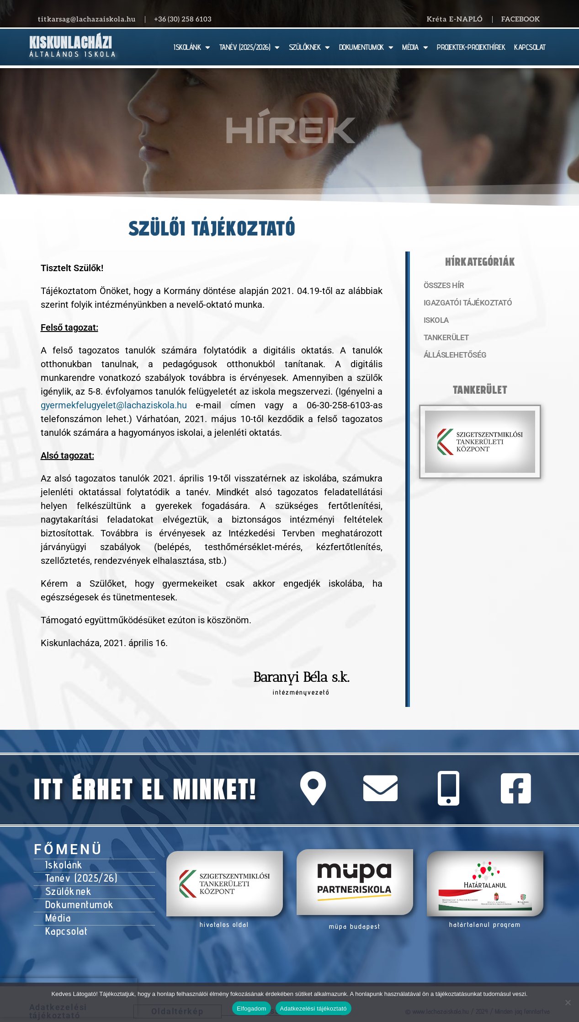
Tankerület (445, 341)
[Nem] (567, 1002)
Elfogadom (251, 1008)
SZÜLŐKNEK (309, 47)
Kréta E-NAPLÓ (455, 19)
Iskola (435, 322)
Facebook (520, 19)
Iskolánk (62, 863)
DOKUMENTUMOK (366, 47)
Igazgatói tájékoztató (464, 304)
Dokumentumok (75, 897)
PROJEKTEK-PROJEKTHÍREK (471, 47)
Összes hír (443, 286)
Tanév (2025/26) (78, 874)
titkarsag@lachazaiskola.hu (87, 19)
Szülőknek (66, 886)
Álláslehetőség (452, 359)
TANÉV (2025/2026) (249, 47)
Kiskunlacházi (70, 42)
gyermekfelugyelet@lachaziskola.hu (114, 405)
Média (57, 909)
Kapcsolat (64, 920)
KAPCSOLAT (530, 47)
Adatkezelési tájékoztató (313, 1008)
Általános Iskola (73, 54)
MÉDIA (415, 47)
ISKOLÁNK (192, 47)
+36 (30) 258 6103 (183, 19)
